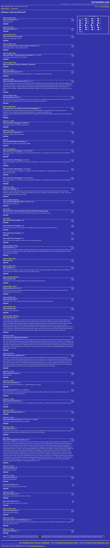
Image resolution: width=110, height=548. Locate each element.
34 (100, 536)
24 (71, 536)
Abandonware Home (27, 542)
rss (44, 546)
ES (94, 27)
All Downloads (45, 542)
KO (93, 25)
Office (14, 17)
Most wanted (59, 542)
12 (37, 536)
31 (91, 536)
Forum (107, 542)
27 (80, 536)
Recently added (68, 542)
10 (31, 536)
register (107, 6)
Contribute (89, 542)
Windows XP (6, 27)
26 (77, 536)
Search (76, 542)
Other (14, 265)
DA (88, 21)
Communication (11, 149)
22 (66, 536)
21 (63, 536)
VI (100, 29)
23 (68, 536)
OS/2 (4, 139)
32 (94, 536)
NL (94, 21)
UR (94, 29)
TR (88, 29)
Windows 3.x (6, 70)
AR (94, 19)
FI (99, 21)
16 (48, 536)
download (5, 23)
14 (43, 536)
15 (45, 536)
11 (34, 536)
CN (100, 19)
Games (8, 209)
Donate (95, 542)
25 (74, 536)
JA (87, 25)
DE (88, 23)
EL (94, 23)
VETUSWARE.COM (100, 2)
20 (60, 536)
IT (81, 25)
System (8, 218)
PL (99, 25)
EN (88, 19)
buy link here (14, 8)
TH (82, 29)
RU (88, 27)
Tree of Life (37, 542)
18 (54, 536)
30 (89, 536)
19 (57, 536)
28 (83, 536)
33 (97, 536)
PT (82, 27)
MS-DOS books (5, 8)
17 (51, 536)
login (102, 6)
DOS (4, 209)
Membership (101, 542)
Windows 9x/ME (7, 17)
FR (82, 23)
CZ (82, 21)
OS (7, 139)
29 (86, 536)
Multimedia (16, 199)
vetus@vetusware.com (36, 546)
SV (100, 27)
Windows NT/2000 (8, 95)
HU (100, 23)
